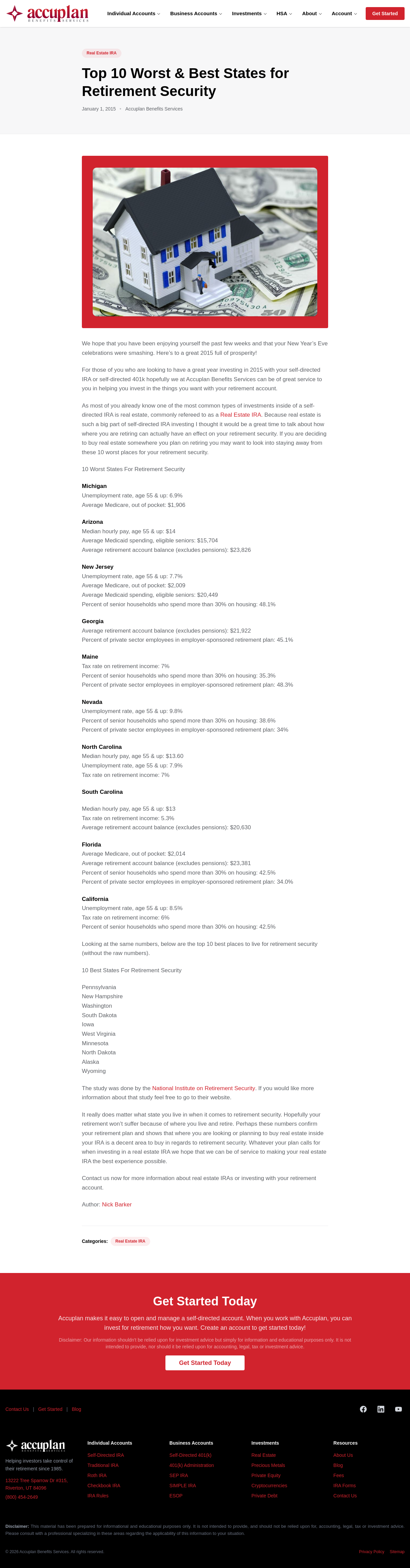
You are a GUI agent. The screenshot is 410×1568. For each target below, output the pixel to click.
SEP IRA (178, 1475)
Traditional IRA (102, 1465)
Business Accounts (196, 13)
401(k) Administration (191, 1465)
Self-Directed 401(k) (190, 1455)
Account (345, 13)
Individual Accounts (134, 13)
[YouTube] (398, 1409)
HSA (285, 13)
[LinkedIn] (381, 1409)
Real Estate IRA (102, 53)
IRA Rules (97, 1495)
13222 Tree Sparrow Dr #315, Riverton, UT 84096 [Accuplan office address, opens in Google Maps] (36, 1484)
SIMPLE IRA (182, 1485)
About (312, 13)
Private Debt (264, 1495)
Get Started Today (205, 1362)
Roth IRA (97, 1475)
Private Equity (265, 1475)
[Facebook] (363, 1409)
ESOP (176, 1495)
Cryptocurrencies (269, 1485)
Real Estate (263, 1455)
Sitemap (397, 1551)
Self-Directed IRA (105, 1455)
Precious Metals (268, 1465)
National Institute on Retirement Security (203, 1088)
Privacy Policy (371, 1551)
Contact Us (17, 1409)
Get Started (385, 13)
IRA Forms (345, 1485)
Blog (76, 1409)
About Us (343, 1455)
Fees (339, 1475)
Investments (249, 13)
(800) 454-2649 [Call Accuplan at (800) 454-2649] (21, 1497)
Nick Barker (117, 1204)
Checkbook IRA (103, 1485)
